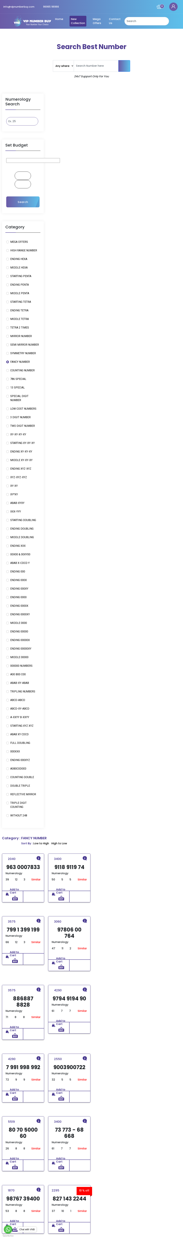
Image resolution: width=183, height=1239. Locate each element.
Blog (56, 1203)
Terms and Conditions (107, 1197)
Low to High (155, 95)
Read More (19, 1206)
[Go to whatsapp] (8, 1229)
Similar (81, 133)
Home (59, 19)
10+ (19, 1015)
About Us (58, 1191)
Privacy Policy (102, 1191)
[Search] (146, 21)
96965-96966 (148, 1210)
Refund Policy (102, 1185)
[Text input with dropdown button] (96, 66)
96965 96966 (51, 6)
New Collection (78, 21)
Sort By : (140, 95)
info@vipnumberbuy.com (18, 6)
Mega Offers (97, 21)
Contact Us (115, 21)
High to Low (173, 95)
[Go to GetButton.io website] (8, 1236)
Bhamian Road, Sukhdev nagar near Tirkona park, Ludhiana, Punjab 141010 (151, 1189)
